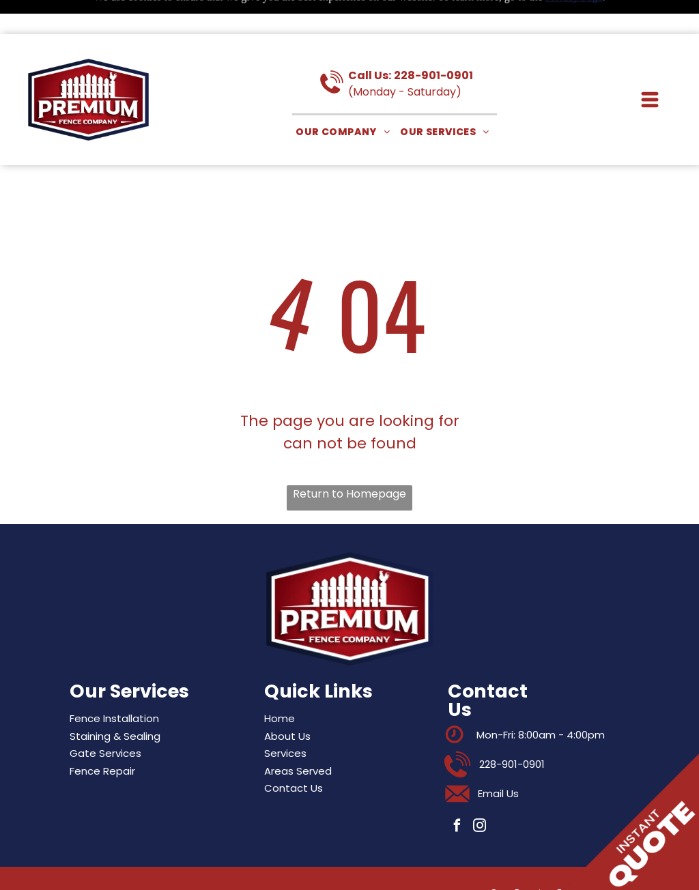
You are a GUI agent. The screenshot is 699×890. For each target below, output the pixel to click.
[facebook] (457, 793)
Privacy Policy (180, 865)
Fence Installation (114, 684)
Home (279, 684)
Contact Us (293, 754)
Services (285, 719)
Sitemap (141, 865)
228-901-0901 (433, 41)
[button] (650, 65)
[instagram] (479, 793)
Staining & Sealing (115, 702)
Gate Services (105, 719)
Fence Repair (102, 737)
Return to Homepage (349, 460)
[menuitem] (344, 98)
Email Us (498, 759)
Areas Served (298, 737)
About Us (287, 702)
